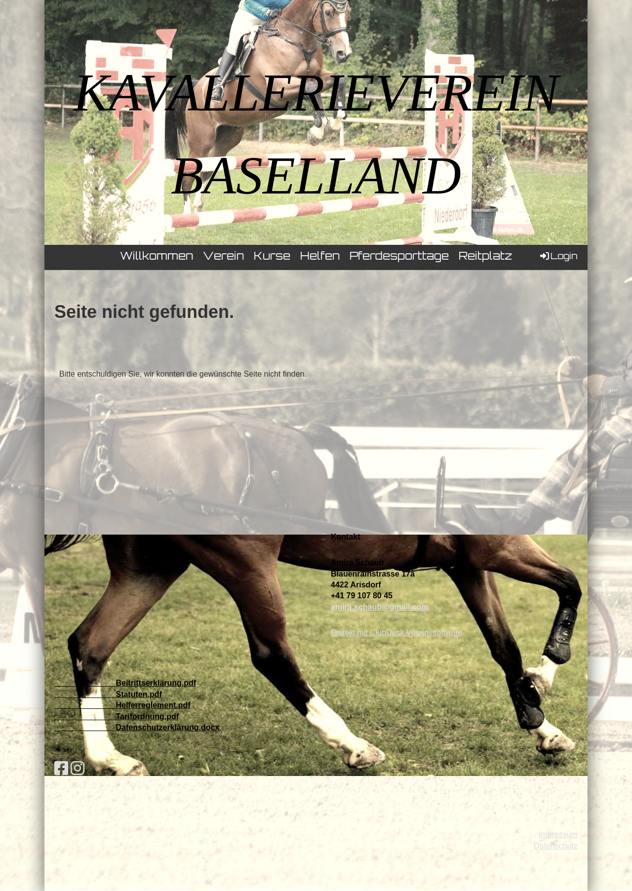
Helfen (320, 257)
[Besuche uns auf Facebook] (61, 768)
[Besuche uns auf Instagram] (77, 768)
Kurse (272, 257)
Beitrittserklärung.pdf (156, 683)
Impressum (558, 834)
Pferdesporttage (399, 257)
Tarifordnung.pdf (147, 716)
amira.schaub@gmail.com (380, 607)
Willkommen (156, 257)
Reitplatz (485, 257)
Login (558, 256)
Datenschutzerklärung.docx (167, 727)
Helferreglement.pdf (153, 705)
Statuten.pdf (138, 694)
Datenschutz (556, 846)
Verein (223, 257)
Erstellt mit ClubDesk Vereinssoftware (397, 632)
